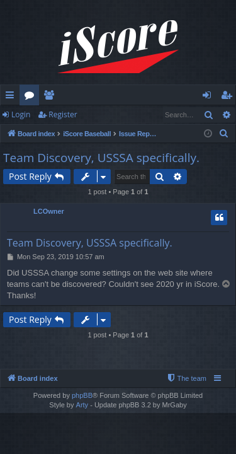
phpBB (82, 395)
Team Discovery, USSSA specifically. (101, 157)
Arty (82, 405)
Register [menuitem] (229, 97)
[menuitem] (224, 134)
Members (51, 97)
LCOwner (48, 211)
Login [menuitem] (209, 97)
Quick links (12, 97)
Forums (32, 97)
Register (62, 114)
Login (20, 114)
